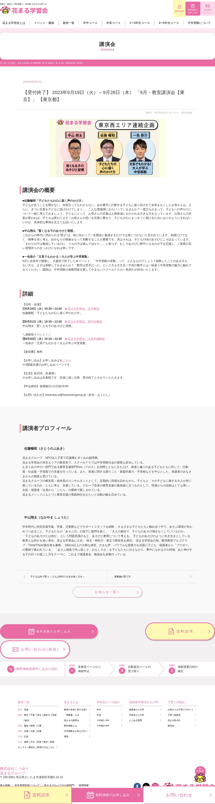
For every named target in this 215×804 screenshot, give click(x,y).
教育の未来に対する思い (76, 692)
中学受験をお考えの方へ (76, 714)
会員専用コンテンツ (204, 11)
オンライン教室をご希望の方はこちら (36, 730)
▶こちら (65, 360)
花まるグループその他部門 (59, 768)
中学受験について (199, 22)
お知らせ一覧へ (107, 592)
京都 (26, 714)
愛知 (26, 708)
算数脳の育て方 (122, 576)
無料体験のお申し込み (183, 11)
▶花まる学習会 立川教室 (82, 308)
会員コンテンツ (69, 775)
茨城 (54, 698)
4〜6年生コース (169, 22)
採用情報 (84, 768)
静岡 (32, 708)
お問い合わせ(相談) (185, 632)
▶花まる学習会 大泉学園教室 (85, 338)
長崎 (52, 725)
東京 (26, 698)
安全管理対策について (27, 768)
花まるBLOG (174, 703)
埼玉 (39, 698)
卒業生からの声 (136, 698)
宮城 (26, 692)
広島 (26, 719)
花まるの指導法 (71, 703)
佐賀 (39, 725)
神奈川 (47, 698)
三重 (39, 708)
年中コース (90, 22)
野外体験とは (70, 708)
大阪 (32, 714)
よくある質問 (135, 703)
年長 (99, 698)
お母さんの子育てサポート (181, 692)
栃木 (27, 703)
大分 (32, 725)
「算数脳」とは (71, 698)
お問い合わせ (179, 795)
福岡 (26, 725)
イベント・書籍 (44, 22)
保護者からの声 (136, 692)
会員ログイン (11, 775)
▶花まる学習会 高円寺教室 (83, 321)
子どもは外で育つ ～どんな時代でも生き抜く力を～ (57, 576)
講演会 (171, 708)
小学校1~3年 (103, 703)
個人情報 (5, 768)
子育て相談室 (174, 698)
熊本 (46, 725)
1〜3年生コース (139, 22)
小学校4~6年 (103, 708)
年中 (99, 692)
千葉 (32, 698)
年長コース (113, 22)
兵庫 (39, 714)
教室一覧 (68, 22)
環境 (66, 719)
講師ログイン (39, 775)
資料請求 (161, 11)
